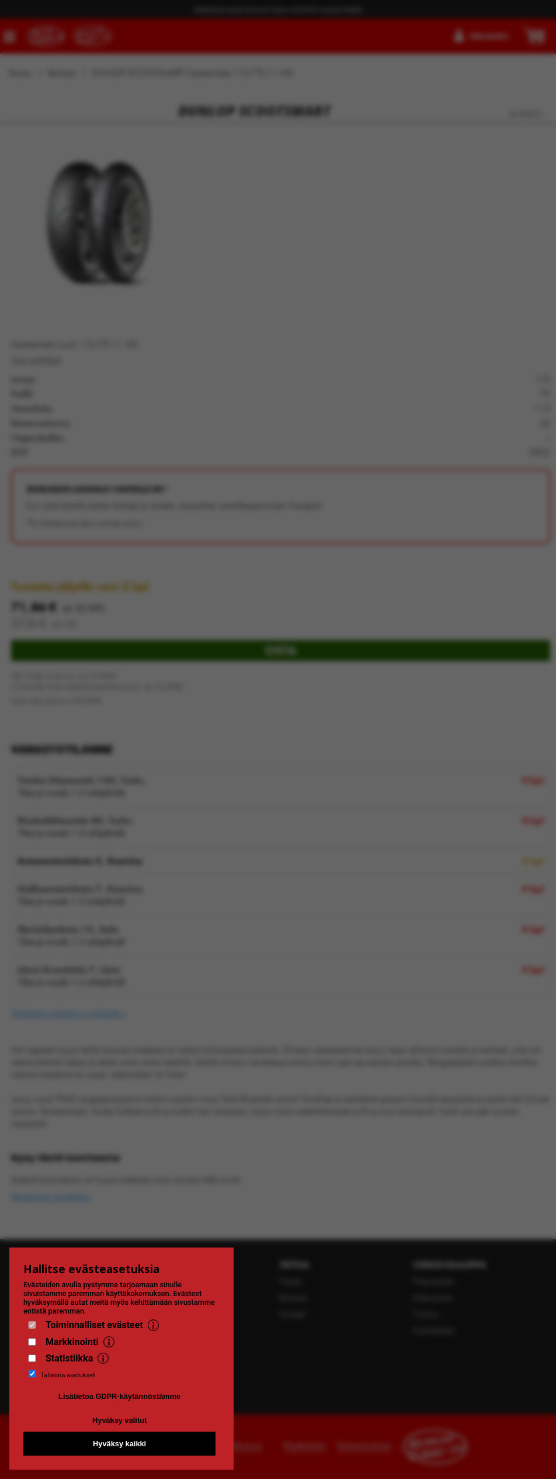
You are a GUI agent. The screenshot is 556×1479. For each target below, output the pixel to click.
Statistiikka (69, 1358)
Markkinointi (72, 1341)
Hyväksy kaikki (119, 1443)
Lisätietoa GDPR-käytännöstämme (119, 1396)
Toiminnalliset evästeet (94, 1325)
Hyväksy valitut (119, 1420)
